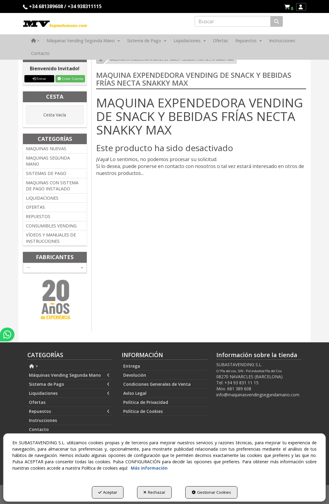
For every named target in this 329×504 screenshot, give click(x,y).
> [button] (33, 366)
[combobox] (55, 268)
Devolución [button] (134, 375)
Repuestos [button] (69, 411)
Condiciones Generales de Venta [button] (157, 384)
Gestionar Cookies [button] (211, 492)
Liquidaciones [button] (69, 393)
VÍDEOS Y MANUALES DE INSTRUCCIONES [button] (51, 238)
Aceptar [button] (107, 492)
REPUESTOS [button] (38, 216)
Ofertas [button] (37, 402)
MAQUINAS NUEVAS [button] (46, 148)
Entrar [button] (39, 78)
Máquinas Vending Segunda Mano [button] (69, 375)
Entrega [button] (131, 366)
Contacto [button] (39, 429)
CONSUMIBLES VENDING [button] (51, 226)
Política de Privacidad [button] (145, 402)
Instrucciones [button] (43, 420)
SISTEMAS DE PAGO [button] (46, 173)
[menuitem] (288, 7)
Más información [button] (149, 468)
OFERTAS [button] (35, 207)
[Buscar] (276, 21)
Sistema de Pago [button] (69, 384)
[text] (233, 21)
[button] (289, 7)
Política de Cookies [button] (143, 411)
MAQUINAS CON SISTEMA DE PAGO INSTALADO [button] (52, 186)
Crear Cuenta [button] (70, 78)
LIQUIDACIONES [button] (42, 198)
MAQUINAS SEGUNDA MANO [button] (48, 161)
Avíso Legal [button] (134, 393)
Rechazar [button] (154, 492)
